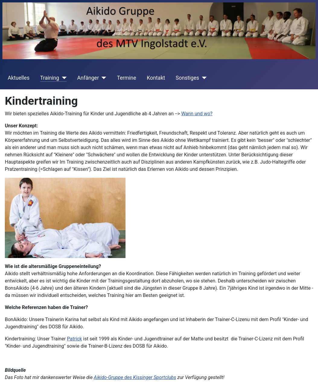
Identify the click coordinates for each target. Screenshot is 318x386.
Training (49, 78)
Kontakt (156, 78)
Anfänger (88, 78)
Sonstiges (187, 78)
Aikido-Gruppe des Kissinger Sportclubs (135, 377)
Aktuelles (19, 78)
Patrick (74, 339)
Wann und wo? (197, 113)
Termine (126, 78)
